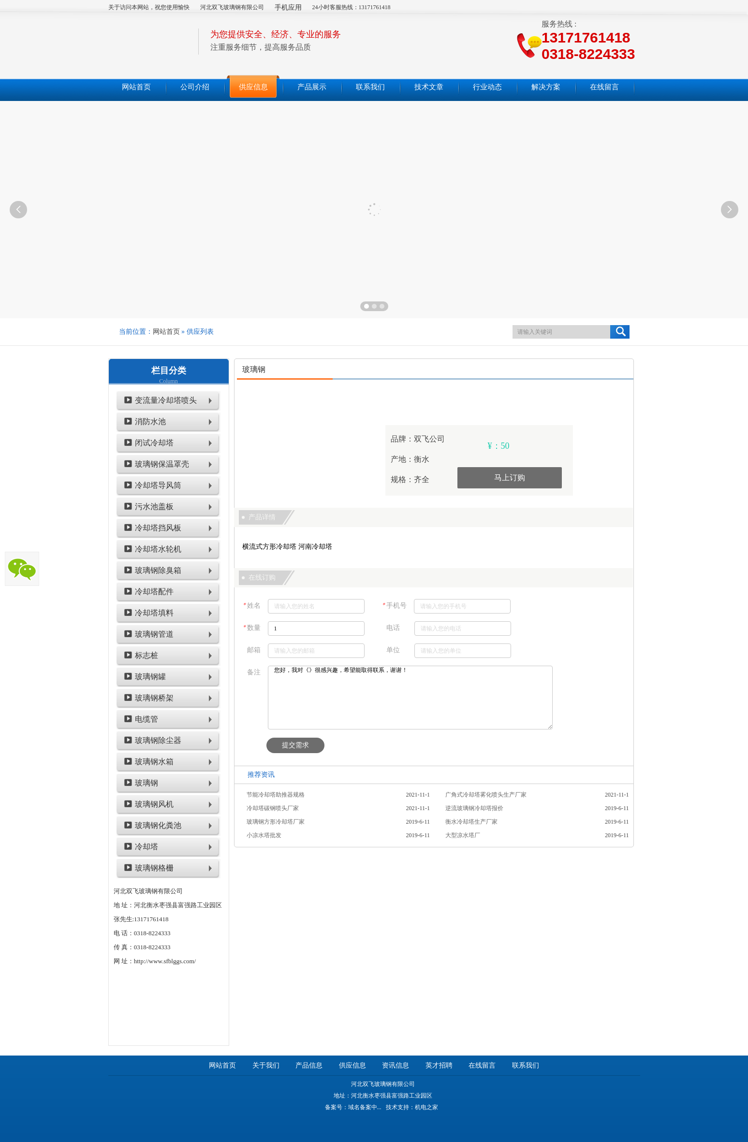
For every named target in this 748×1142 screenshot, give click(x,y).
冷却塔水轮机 (158, 549)
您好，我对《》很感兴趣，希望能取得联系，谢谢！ (410, 697)
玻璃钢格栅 (154, 868)
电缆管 (146, 719)
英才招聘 (439, 1065)
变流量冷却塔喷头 (166, 400)
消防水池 (150, 421)
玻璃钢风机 (154, 804)
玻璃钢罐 (150, 676)
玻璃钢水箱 (154, 761)
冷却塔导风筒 (158, 485)
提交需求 (295, 745)
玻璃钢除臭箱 (158, 570)
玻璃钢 (146, 783)
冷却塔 (146, 846)
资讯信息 (395, 1065)
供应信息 (352, 1065)
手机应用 (288, 7)
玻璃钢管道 (154, 634)
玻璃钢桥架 (154, 698)
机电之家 (426, 1107)
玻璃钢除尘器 (158, 740)
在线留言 (482, 1065)
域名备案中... (364, 1107)
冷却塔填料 (154, 613)
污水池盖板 (154, 506)
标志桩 (146, 655)
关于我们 (265, 1065)
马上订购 (509, 477)
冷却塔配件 (154, 591)
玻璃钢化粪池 (158, 825)
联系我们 (525, 1065)
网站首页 (166, 331)
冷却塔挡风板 (158, 528)
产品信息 (309, 1065)
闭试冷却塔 (154, 443)
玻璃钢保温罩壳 (162, 464)
